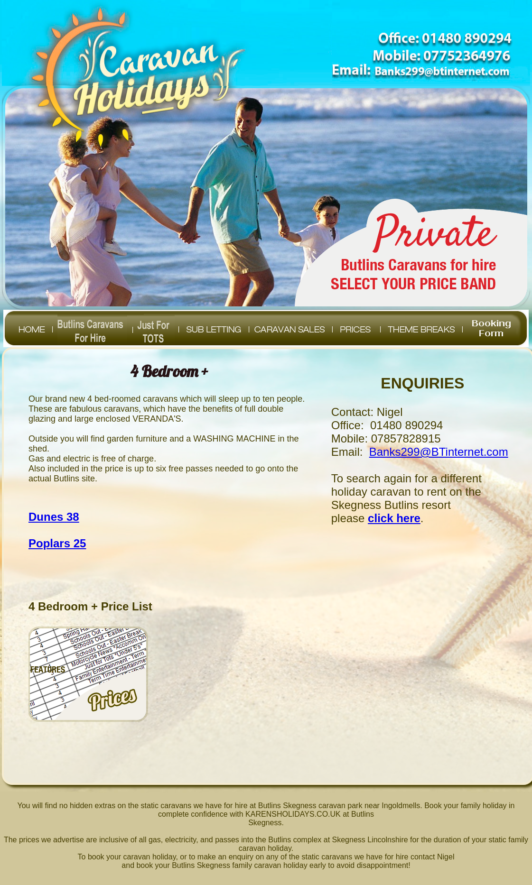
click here (394, 518)
